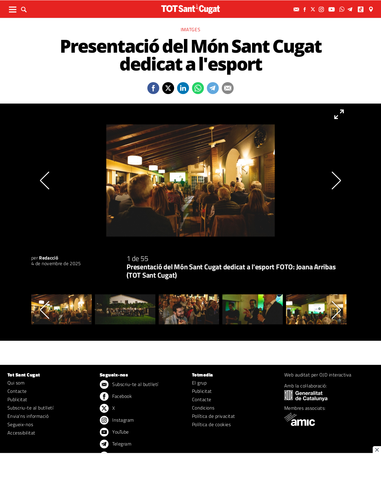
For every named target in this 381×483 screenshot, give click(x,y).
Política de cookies (211, 424)
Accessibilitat (21, 432)
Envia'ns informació (28, 416)
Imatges (190, 29)
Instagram (117, 420)
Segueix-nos (20, 424)
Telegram (115, 444)
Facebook (116, 397)
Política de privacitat (213, 416)
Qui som (15, 382)
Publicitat (17, 399)
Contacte (17, 391)
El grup (199, 382)
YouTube (114, 432)
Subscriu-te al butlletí (30, 407)
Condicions (203, 407)
